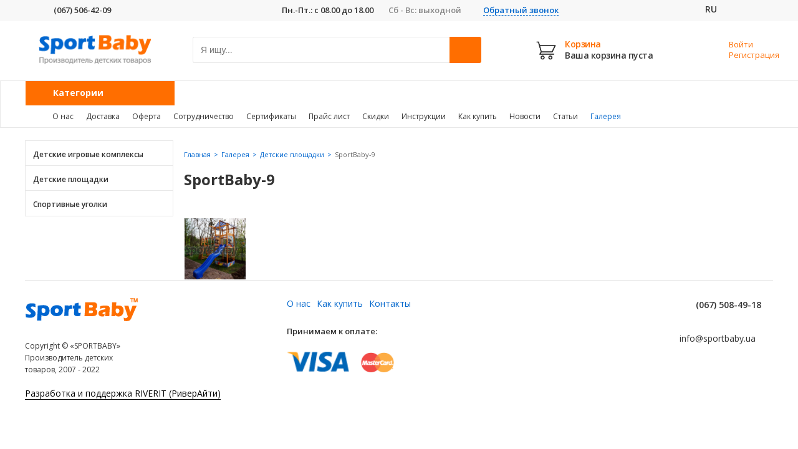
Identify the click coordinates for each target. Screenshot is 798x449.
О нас (63, 116)
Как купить (477, 116)
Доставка (103, 116)
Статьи (565, 116)
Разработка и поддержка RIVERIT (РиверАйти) (123, 394)
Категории (78, 93)
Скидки (375, 116)
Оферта (146, 116)
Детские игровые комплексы (88, 154)
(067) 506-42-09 (82, 10)
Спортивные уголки (70, 204)
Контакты (390, 305)
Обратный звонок (521, 10)
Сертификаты (271, 116)
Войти (741, 44)
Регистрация (744, 55)
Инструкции (423, 116)
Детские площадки (70, 179)
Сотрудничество (203, 116)
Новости (525, 116)
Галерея (605, 116)
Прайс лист (329, 116)
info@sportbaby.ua (718, 339)
